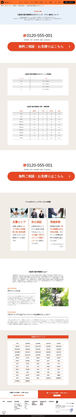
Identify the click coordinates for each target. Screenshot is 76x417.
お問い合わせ (63, 407)
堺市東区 (38, 357)
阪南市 (38, 378)
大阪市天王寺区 (38, 346)
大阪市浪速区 (48, 346)
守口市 (58, 363)
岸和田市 (38, 360)
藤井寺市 (27, 375)
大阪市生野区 (38, 349)
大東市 (48, 369)
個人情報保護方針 (58, 411)
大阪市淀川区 (58, 352)
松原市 (38, 369)
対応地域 (40, 2)
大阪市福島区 (38, 343)
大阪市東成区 (27, 349)
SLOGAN (9, 401)
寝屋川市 (17, 369)
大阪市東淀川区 (17, 349)
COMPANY (34, 401)
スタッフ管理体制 (17, 404)
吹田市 (17, 363)
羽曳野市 (38, 372)
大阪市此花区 (48, 343)
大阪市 (17, 343)
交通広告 (26, 403)
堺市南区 (58, 357)
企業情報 (50, 2)
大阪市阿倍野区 (17, 352)
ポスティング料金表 (34, 2)
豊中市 (48, 360)
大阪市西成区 (48, 352)
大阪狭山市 (28, 378)
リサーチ (26, 408)
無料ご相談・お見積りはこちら (41, 46)
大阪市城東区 (58, 349)
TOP (2, 5)
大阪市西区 (59, 343)
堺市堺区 (17, 357)
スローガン (21, 2)
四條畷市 (58, 375)
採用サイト (60, 2)
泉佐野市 (48, 366)
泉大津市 (27, 363)
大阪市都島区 (27, 343)
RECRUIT (34, 404)
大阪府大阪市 (21, 5)
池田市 (58, 360)
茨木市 (27, 366)
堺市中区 (27, 357)
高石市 (17, 375)
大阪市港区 (17, 346)
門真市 (48, 372)
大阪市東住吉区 (38, 352)
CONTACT (57, 395)
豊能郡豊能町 (58, 378)
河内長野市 (28, 369)
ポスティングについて (17, 403)
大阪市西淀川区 (58, 346)
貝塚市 (48, 363)
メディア (55, 2)
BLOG (41, 403)
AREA (33, 403)
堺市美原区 (28, 360)
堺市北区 (17, 360)
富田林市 (58, 366)
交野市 (17, 378)
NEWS (41, 404)
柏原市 (27, 372)
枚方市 (17, 366)
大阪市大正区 (27, 346)
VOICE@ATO (43, 401)
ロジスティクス (27, 404)
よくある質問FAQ (17, 408)
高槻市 (38, 363)
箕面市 (17, 372)
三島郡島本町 (48, 378)
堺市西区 (48, 357)
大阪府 (14, 5)
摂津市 (58, 372)
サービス (45, 2)
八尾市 (38, 366)
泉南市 (48, 375)
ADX (15, 409)
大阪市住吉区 (27, 352)
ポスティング (26, 2)
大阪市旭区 (48, 349)
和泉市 (58, 369)
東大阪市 (38, 375)
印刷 (25, 407)
